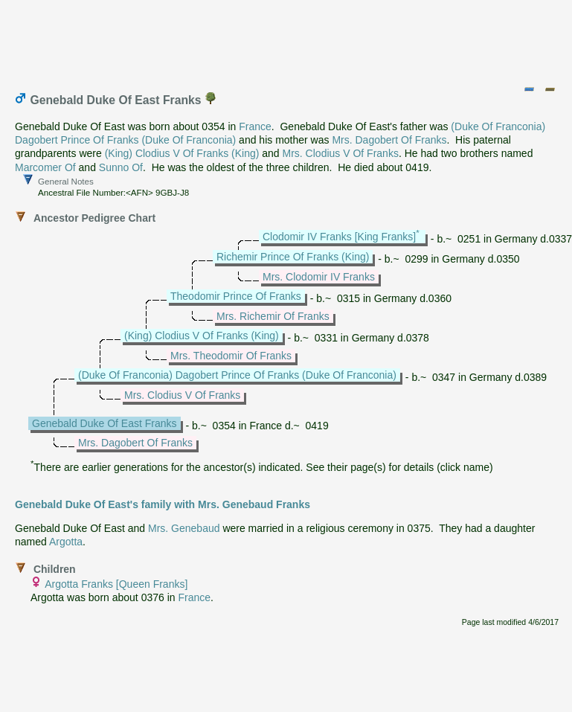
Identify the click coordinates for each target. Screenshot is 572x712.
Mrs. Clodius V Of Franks (341, 153)
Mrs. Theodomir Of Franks (231, 356)
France (255, 126)
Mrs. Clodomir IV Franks (319, 277)
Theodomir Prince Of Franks (235, 296)
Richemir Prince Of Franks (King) (292, 257)
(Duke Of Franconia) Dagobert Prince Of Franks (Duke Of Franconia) (237, 375)
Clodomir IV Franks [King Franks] (339, 237)
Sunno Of (121, 167)
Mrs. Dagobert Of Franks (389, 140)
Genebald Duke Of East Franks (104, 423)
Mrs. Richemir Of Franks (273, 316)
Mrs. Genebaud (184, 528)
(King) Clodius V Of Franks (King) (182, 153)
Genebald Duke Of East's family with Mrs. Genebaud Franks (162, 504)
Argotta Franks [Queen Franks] (116, 584)
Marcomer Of (45, 167)
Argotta (66, 542)
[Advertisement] (287, 39)
